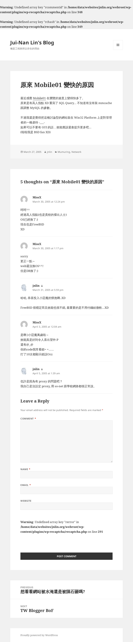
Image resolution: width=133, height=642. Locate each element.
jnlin (49, 151)
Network (76, 151)
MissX (37, 197)
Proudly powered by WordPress (39, 635)
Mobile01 (39, 98)
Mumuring (64, 151)
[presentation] (46, 541)
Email (25, 485)
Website (26, 500)
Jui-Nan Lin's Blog (32, 42)
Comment (28, 418)
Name (25, 469)
